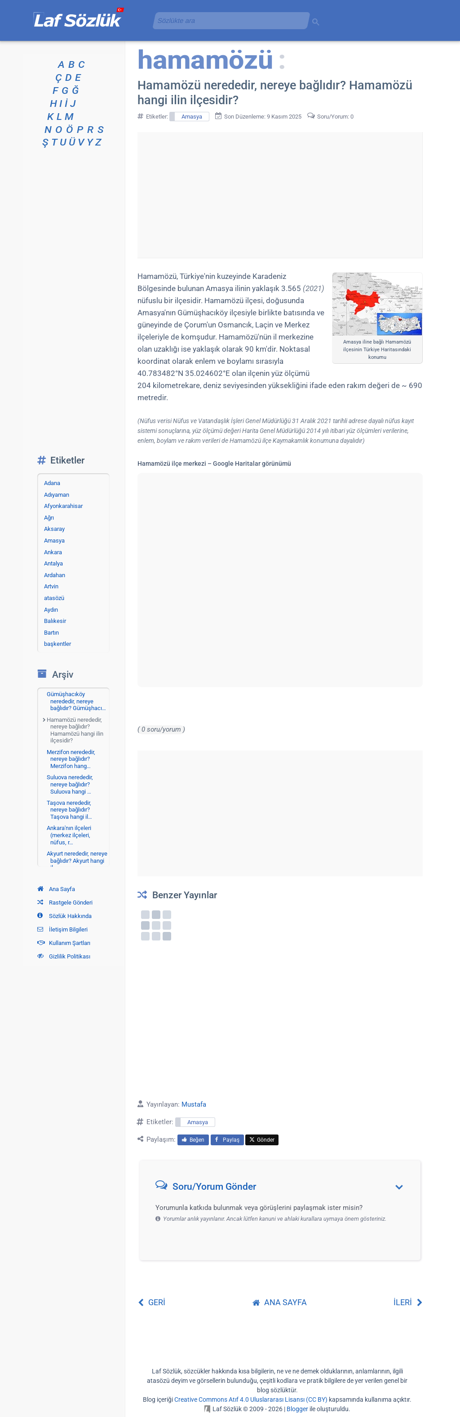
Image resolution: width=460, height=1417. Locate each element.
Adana (52, 483)
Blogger (297, 1409)
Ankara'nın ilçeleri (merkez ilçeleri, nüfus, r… (69, 835)
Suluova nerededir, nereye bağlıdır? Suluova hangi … (70, 784)
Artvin (51, 586)
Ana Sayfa (56, 889)
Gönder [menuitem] (261, 1140)
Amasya (191, 116)
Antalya (53, 563)
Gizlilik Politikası (63, 956)
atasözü (54, 598)
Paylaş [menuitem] (227, 1140)
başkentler (57, 643)
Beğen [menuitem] (193, 1140)
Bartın (51, 632)
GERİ (151, 1302)
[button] (283, 1188)
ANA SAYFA (279, 1302)
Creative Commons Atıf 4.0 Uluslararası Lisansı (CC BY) (250, 1399)
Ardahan (54, 575)
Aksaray (54, 528)
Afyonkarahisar (63, 506)
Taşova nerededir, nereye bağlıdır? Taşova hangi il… (69, 809)
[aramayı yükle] (228, 20)
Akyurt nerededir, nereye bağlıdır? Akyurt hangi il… (77, 860)
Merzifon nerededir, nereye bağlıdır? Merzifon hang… (71, 759)
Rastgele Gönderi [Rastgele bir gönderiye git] (65, 902)
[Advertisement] (279, 195)
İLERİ (408, 1302)
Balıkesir (55, 621)
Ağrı (49, 517)
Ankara (53, 552)
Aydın (51, 609)
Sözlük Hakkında (64, 916)
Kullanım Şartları (63, 943)
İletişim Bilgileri (62, 929)
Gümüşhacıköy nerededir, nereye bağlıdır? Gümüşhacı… (76, 701)
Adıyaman (56, 494)
